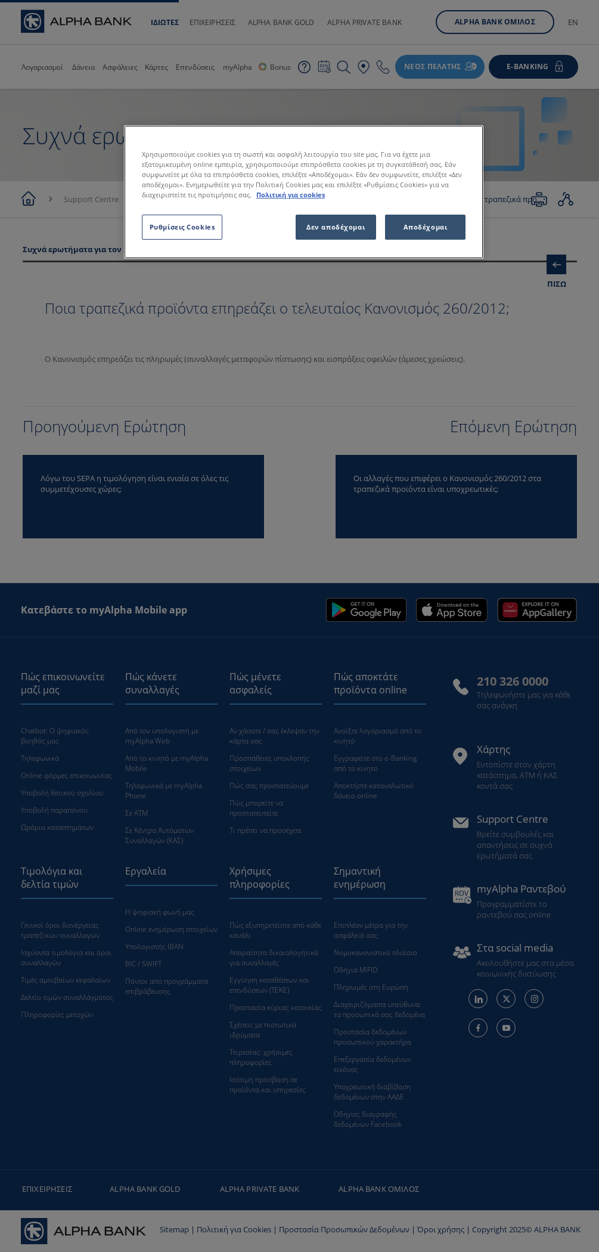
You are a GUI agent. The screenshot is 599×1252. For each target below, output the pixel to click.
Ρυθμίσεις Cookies (182, 226)
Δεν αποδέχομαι (335, 226)
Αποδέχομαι (426, 226)
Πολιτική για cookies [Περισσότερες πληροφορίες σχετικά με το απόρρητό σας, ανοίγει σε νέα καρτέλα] (290, 194)
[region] (303, 192)
